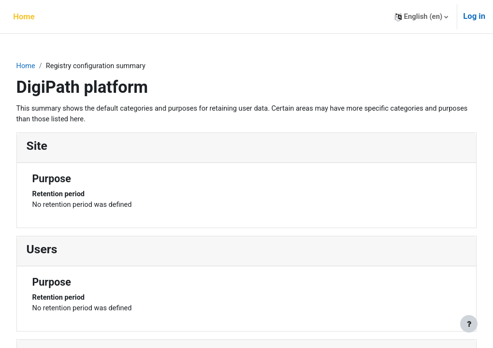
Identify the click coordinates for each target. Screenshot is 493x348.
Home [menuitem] (24, 16)
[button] (421, 16)
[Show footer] (469, 324)
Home (44, 66)
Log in (474, 16)
